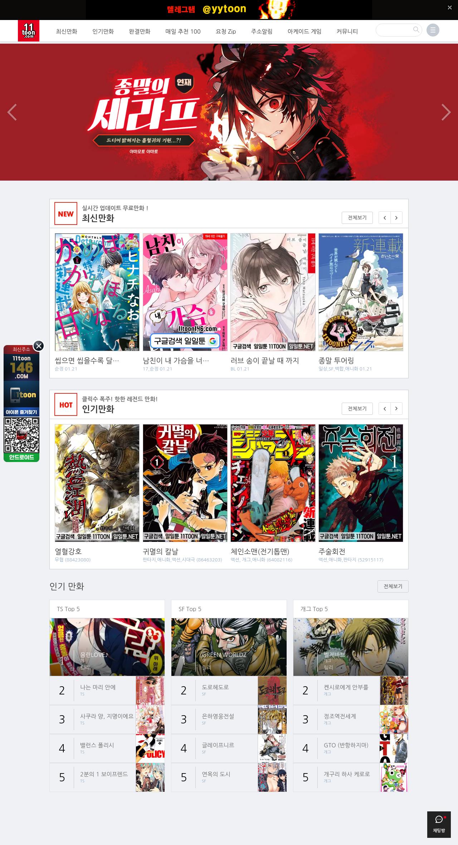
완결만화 (139, 30)
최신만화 (66, 30)
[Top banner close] (449, 7)
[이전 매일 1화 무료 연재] (385, 211)
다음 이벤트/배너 (446, 105)
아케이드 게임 (305, 30)
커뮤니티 (347, 30)
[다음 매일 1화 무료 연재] (396, 211)
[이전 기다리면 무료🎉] (385, 402)
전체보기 (357, 210)
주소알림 (262, 30)
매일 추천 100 (183, 30)
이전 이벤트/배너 (12, 105)
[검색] (399, 29)
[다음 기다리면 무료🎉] (396, 402)
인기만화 (103, 30)
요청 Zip (226, 30)
